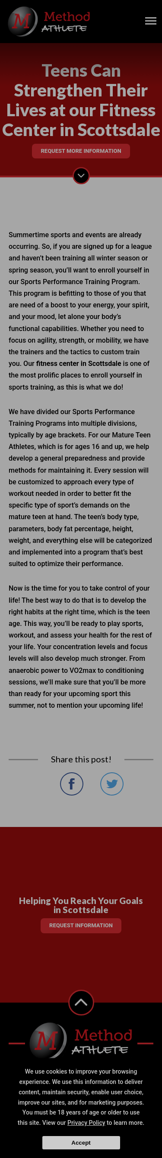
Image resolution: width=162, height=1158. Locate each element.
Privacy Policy (86, 1122)
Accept (80, 1142)
